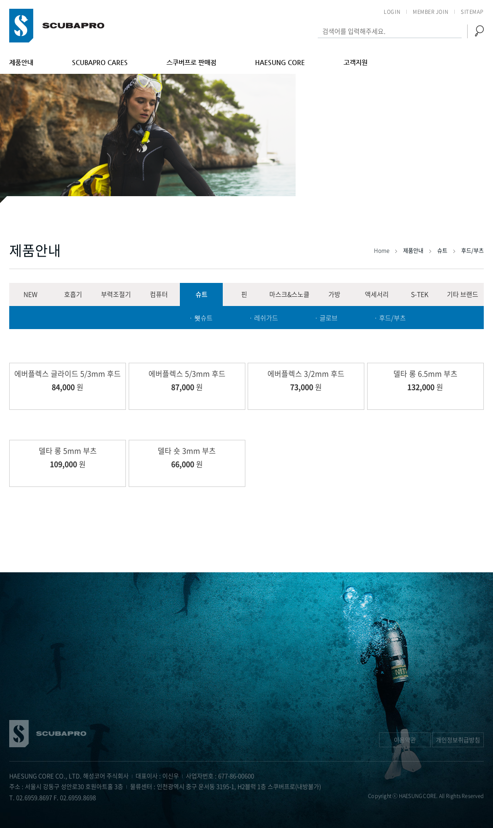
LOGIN (392, 12)
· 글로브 (326, 317)
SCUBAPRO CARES (100, 62)
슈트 (202, 294)
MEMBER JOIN (430, 12)
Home (382, 250)
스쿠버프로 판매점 (191, 62)
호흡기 (73, 294)
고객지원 (356, 62)
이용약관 (405, 739)
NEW (30, 294)
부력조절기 (116, 294)
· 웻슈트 (201, 317)
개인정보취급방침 (458, 739)
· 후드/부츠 (390, 317)
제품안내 (21, 62)
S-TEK (419, 294)
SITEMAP (472, 12)
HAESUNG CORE (280, 62)
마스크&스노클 (289, 294)
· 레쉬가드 (263, 317)
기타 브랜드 (462, 294)
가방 (334, 294)
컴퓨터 (159, 294)
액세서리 (377, 294)
